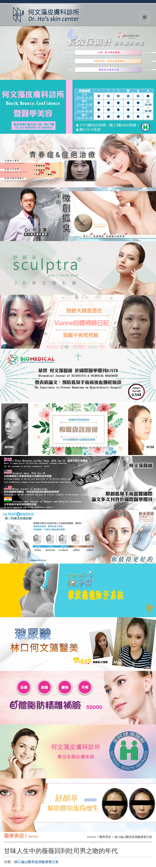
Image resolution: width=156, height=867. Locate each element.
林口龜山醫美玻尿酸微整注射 (36, 861)
